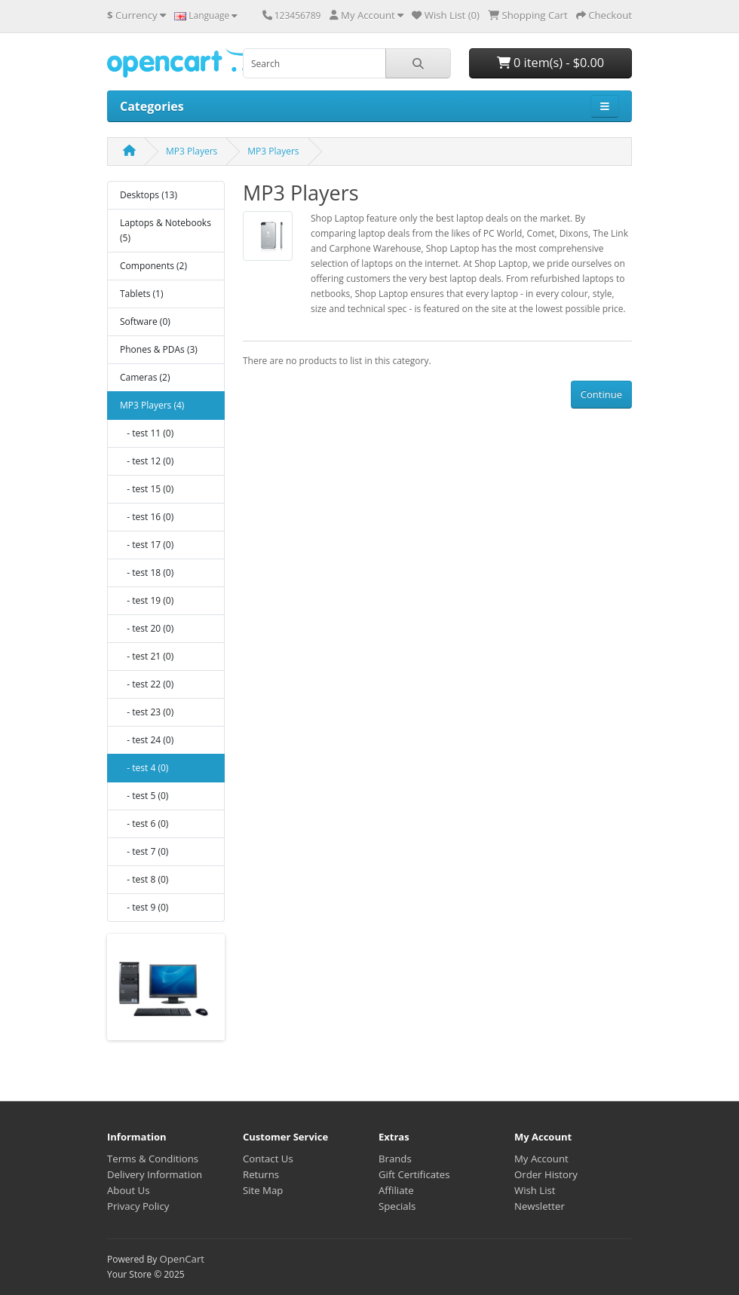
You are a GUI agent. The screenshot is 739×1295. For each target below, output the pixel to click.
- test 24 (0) (146, 739)
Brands (395, 1158)
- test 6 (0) (144, 823)
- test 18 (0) (146, 572)
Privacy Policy (138, 1206)
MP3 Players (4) (152, 405)
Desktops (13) (148, 194)
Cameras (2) (145, 377)
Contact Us (268, 1158)
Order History (546, 1174)
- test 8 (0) (144, 879)
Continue (601, 394)
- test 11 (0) (146, 433)
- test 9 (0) (144, 907)
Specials (397, 1206)
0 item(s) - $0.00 (550, 62)
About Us (128, 1190)
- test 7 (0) (144, 851)
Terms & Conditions (152, 1158)
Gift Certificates (414, 1174)
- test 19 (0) (146, 600)
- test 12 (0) (146, 461)
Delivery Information (154, 1174)
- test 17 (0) (146, 544)
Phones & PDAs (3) (159, 349)
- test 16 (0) (146, 516)
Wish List (535, 1190)
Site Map (263, 1190)
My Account (541, 1158)
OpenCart (181, 1259)
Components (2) (153, 265)
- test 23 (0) (146, 712)
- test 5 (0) (144, 795)
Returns (261, 1174)
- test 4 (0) (144, 767)
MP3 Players (191, 151)
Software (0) (145, 321)
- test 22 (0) (146, 684)
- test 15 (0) (146, 488)
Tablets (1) (141, 293)
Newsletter (539, 1206)
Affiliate (396, 1190)
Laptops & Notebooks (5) (165, 230)
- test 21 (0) (146, 656)
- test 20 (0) (146, 628)
